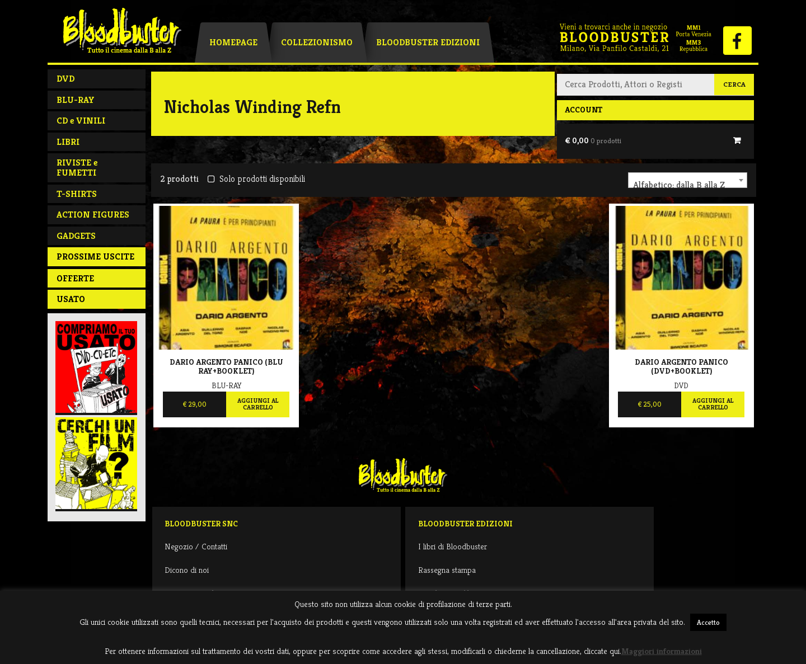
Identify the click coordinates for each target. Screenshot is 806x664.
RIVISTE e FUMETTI (77, 167)
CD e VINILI (81, 120)
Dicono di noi (187, 569)
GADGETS (76, 236)
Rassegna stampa (447, 569)
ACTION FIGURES (93, 214)
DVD (65, 78)
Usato (71, 299)
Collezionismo (317, 42)
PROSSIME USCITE (95, 256)
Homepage (233, 42)
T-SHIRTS (77, 194)
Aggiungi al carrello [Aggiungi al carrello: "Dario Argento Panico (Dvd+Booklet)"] (712, 404)
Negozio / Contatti (196, 546)
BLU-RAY (76, 100)
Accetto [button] (708, 622)
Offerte (75, 278)
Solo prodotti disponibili (256, 179)
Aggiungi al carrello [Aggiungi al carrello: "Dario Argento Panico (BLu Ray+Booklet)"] (257, 404)
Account (583, 110)
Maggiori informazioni (661, 651)
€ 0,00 (593, 140)
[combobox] (687, 180)
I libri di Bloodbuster (452, 546)
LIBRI (68, 142)
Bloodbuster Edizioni (428, 42)
